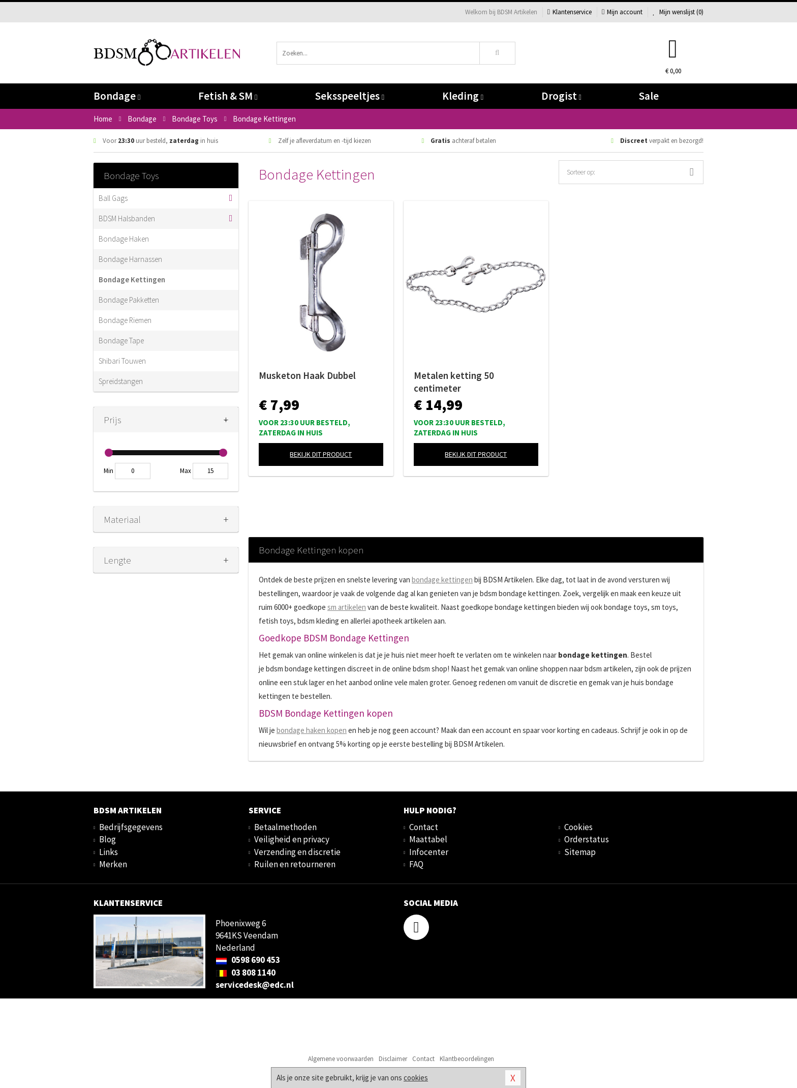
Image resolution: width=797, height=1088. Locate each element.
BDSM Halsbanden (127, 218)
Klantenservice (569, 12)
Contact (423, 827)
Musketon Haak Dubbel (307, 375)
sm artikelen (346, 607)
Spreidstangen (121, 381)
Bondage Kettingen (132, 279)
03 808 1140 (245, 972)
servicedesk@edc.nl (255, 984)
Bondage (117, 96)
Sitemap (580, 852)
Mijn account (622, 12)
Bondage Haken (124, 239)
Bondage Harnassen (130, 259)
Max (185, 470)
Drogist (561, 96)
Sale (649, 96)
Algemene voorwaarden (341, 1058)
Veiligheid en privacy (291, 839)
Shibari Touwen (122, 361)
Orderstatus (586, 839)
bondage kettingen (442, 579)
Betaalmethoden (285, 827)
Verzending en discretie (297, 852)
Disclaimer (393, 1058)
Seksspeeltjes (349, 96)
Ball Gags (113, 198)
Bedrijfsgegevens (131, 827)
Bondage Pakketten (129, 300)
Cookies (578, 827)
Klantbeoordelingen (467, 1058)
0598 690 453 (248, 959)
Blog (107, 839)
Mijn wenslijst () (678, 12)
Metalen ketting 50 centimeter (454, 381)
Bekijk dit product (321, 454)
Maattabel (428, 839)
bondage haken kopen (312, 730)
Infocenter (428, 852)
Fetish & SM (227, 96)
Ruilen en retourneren (294, 864)
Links (108, 852)
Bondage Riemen (125, 320)
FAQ (416, 864)
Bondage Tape (121, 340)
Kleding (462, 96)
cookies (416, 1077)
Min (108, 470)
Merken (113, 864)
